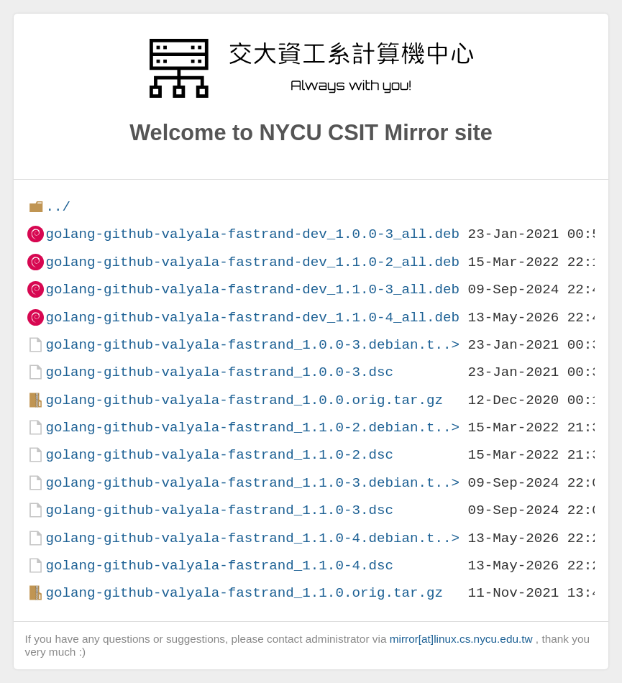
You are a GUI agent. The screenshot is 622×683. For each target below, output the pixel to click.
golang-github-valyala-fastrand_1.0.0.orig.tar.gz (244, 400)
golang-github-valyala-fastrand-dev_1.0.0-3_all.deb (252, 234)
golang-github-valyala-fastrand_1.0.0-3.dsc (219, 372)
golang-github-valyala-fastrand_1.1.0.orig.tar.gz (244, 592)
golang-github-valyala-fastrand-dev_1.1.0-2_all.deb (252, 262)
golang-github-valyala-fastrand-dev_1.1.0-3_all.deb (252, 289)
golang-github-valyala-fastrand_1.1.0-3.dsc (219, 510)
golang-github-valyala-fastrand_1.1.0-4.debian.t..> (252, 538)
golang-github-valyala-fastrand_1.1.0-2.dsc (219, 454)
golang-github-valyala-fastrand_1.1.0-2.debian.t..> (252, 427)
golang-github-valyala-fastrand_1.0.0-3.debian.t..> (252, 344)
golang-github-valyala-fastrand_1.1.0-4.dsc (219, 565)
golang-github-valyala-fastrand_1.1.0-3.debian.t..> (252, 482)
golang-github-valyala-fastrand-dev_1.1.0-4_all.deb (252, 317)
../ (57, 206)
